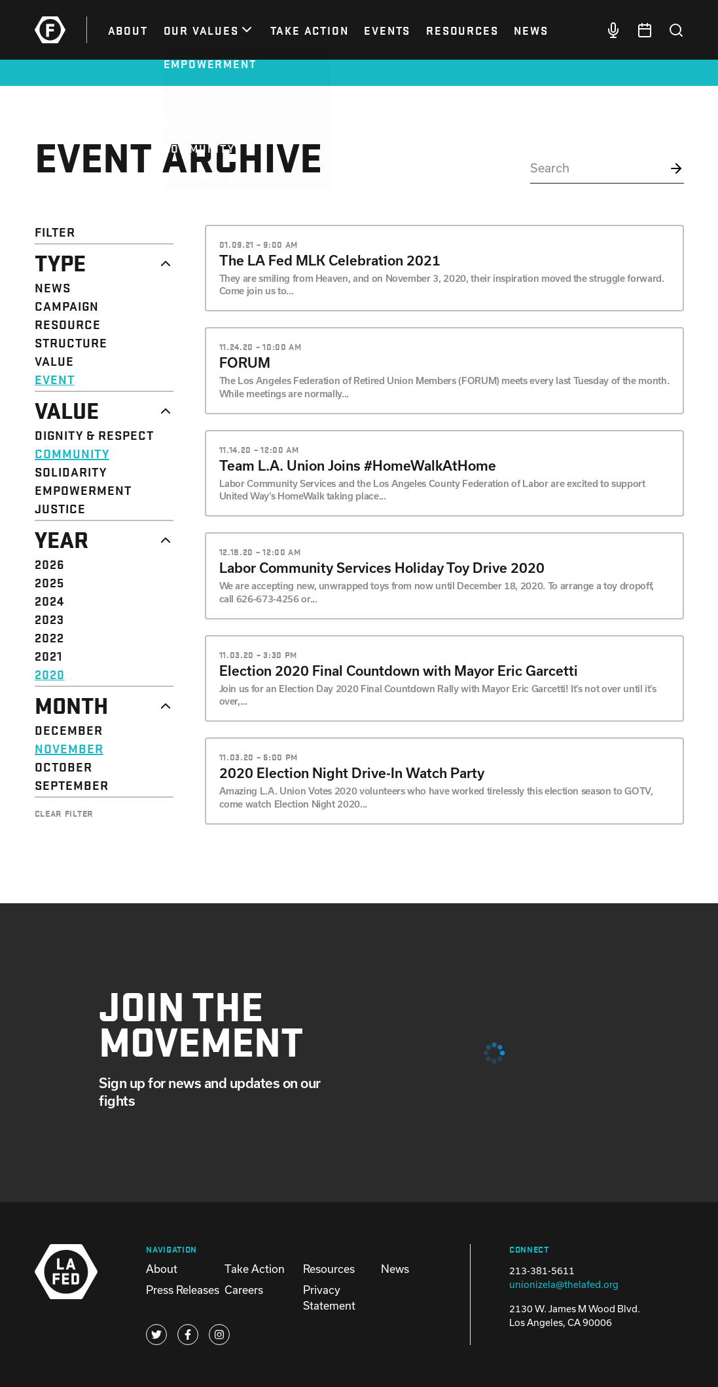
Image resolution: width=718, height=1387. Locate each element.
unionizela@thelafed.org (564, 1284)
